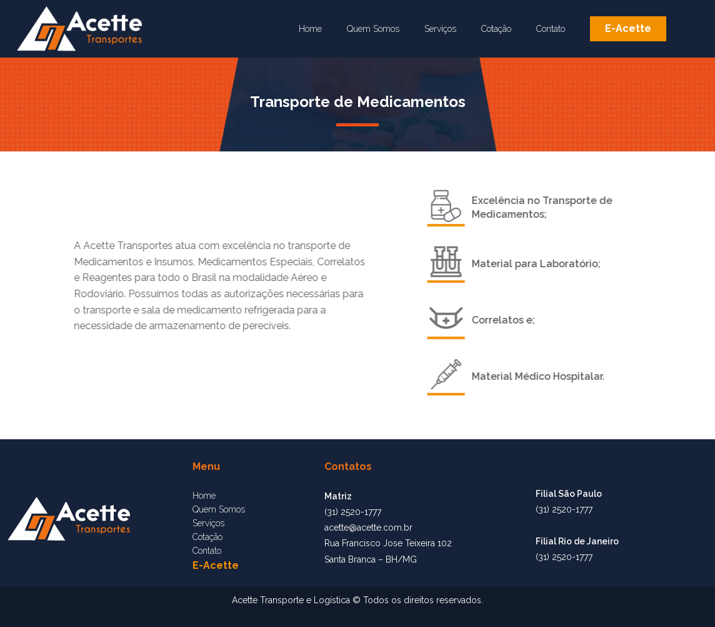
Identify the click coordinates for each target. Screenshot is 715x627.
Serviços (440, 29)
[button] (628, 28)
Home (310, 29)
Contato (550, 29)
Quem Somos (373, 29)
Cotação (496, 29)
